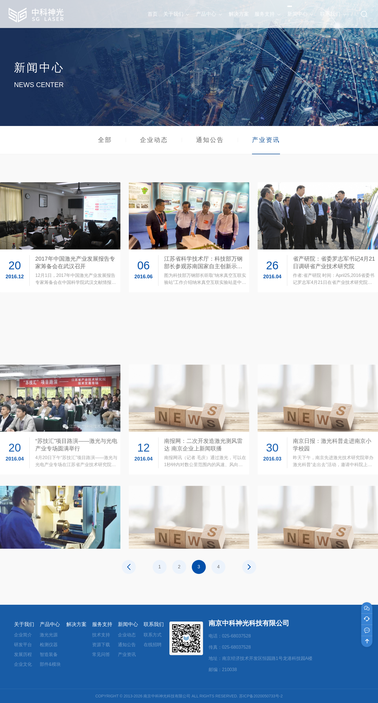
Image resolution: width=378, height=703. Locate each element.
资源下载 (101, 644)
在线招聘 (153, 644)
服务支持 (102, 624)
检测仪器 (49, 644)
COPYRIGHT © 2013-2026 (118, 696)
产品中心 (50, 624)
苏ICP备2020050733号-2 (261, 696)
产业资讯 (266, 145)
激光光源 (49, 634)
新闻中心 (128, 624)
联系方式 (153, 634)
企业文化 (23, 664)
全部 (105, 139)
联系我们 (154, 624)
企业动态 (154, 139)
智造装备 (49, 654)
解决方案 (76, 624)
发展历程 (23, 654)
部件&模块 (50, 664)
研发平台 (23, 644)
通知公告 (210, 139)
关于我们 (24, 624)
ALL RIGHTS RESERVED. (215, 696)
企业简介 (23, 634)
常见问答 (101, 654)
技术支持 (101, 634)
